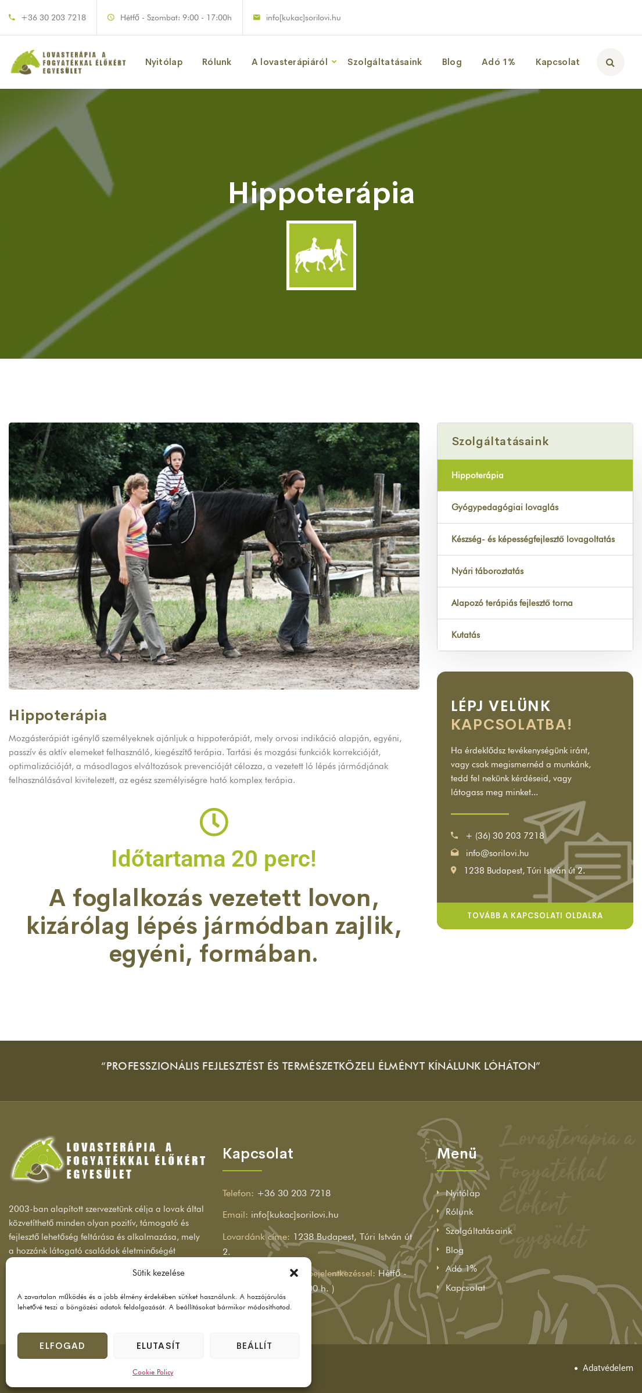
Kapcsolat (558, 61)
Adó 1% (499, 61)
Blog (452, 61)
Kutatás (465, 635)
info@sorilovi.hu (497, 853)
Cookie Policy (152, 1371)
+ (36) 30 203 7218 (504, 836)
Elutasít (158, 1345)
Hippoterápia (477, 475)
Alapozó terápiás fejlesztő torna (512, 603)
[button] (294, 1273)
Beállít (254, 1345)
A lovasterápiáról (290, 61)
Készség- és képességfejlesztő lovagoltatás (533, 539)
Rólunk (217, 61)
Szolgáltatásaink (384, 61)
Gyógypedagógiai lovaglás (504, 507)
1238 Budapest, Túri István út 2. (524, 870)
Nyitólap (163, 61)
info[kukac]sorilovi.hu (303, 17)
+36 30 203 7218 (53, 17)
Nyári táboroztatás (487, 571)
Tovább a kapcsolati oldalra (535, 916)
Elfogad (62, 1345)
